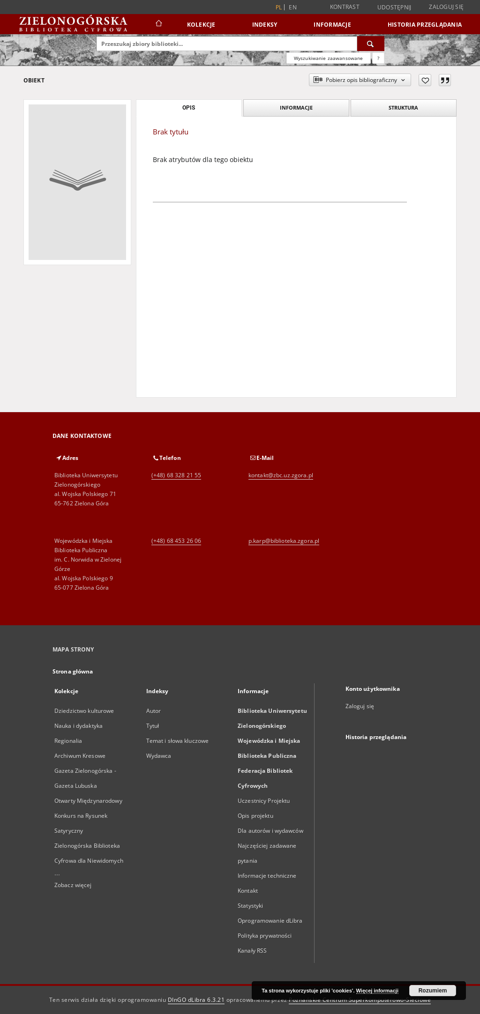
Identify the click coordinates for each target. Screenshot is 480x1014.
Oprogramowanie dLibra (270, 921)
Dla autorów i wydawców (270, 831)
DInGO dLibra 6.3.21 (196, 1000)
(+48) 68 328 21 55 (176, 475)
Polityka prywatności (265, 936)
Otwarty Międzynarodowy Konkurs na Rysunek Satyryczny (88, 816)
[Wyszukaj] (370, 43)
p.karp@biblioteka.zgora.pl (283, 541)
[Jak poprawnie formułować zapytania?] (378, 58)
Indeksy (265, 25)
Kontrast (345, 7)
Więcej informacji (377, 990)
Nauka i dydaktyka (78, 726)
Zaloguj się (446, 7)
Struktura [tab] (403, 107)
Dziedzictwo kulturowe (84, 711)
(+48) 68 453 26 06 (176, 541)
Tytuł (152, 726)
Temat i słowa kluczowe (177, 741)
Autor (153, 711)
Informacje (332, 25)
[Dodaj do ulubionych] (425, 80)
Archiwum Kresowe (79, 756)
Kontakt (248, 891)
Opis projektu (255, 816)
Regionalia (68, 741)
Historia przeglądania (425, 25)
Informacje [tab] (296, 107)
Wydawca (159, 756)
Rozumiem (433, 990)
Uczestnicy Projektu (264, 801)
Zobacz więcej (73, 885)
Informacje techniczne (267, 876)
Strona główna (72, 671)
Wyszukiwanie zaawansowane (328, 58)
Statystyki (250, 906)
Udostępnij (394, 7)
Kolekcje (201, 25)
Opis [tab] (188, 107)
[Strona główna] (158, 24)
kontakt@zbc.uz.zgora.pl (280, 475)
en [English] (293, 7)
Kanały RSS (252, 951)
